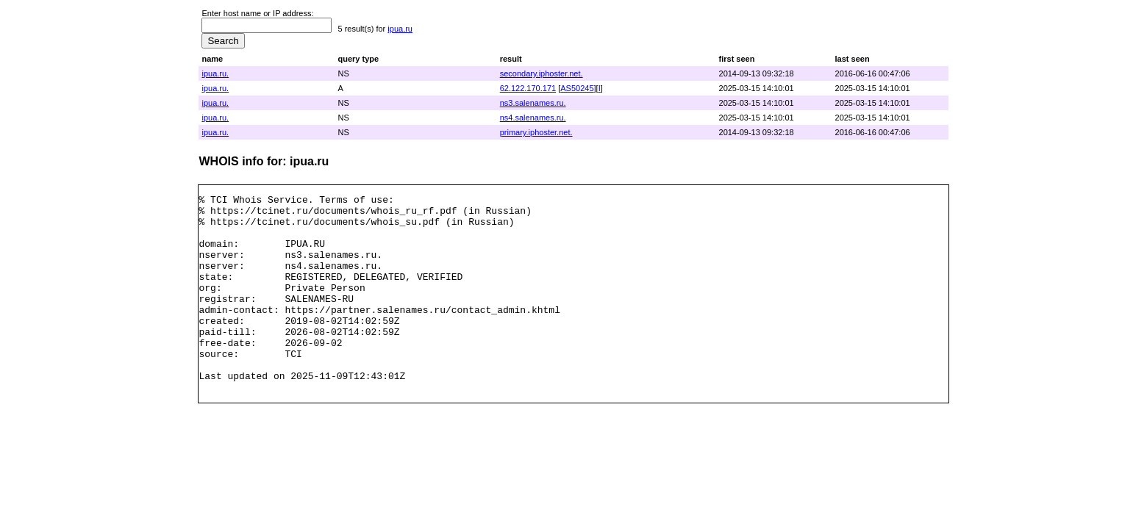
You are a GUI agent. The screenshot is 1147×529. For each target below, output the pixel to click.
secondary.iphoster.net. (541, 73)
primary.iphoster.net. (536, 132)
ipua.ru (399, 28)
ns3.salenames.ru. (533, 102)
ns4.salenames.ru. (533, 117)
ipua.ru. (215, 73)
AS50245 (576, 88)
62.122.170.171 (528, 88)
